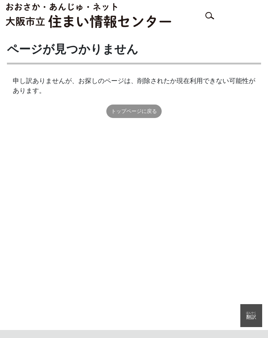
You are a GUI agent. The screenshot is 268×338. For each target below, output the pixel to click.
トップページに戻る (134, 111)
